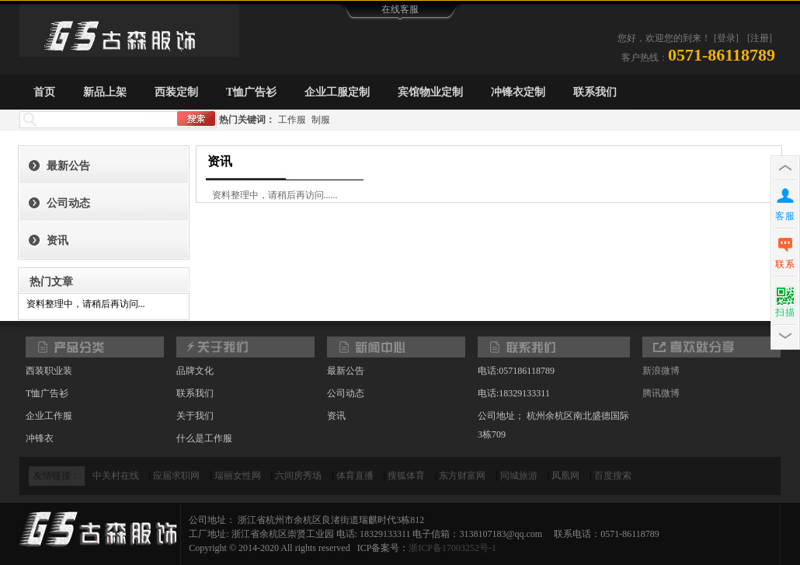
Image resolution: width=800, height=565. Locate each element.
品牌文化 (195, 370)
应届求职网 (176, 475)
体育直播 (355, 475)
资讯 (57, 240)
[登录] (726, 38)
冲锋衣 (40, 438)
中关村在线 (115, 475)
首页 (44, 92)
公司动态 (68, 203)
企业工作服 (49, 415)
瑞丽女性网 (237, 475)
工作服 (292, 119)
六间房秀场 (298, 475)
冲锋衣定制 (518, 92)
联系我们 (595, 92)
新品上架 (105, 92)
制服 (320, 119)
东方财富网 (462, 475)
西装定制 (176, 92)
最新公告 (68, 166)
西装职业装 (49, 370)
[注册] (759, 38)
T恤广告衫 (251, 92)
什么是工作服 (204, 438)
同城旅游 (518, 475)
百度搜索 (612, 475)
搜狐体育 (406, 475)
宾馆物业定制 (430, 92)
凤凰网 (565, 475)
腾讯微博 (661, 393)
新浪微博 (661, 370)
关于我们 (195, 415)
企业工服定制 (337, 92)
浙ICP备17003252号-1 (452, 547)
